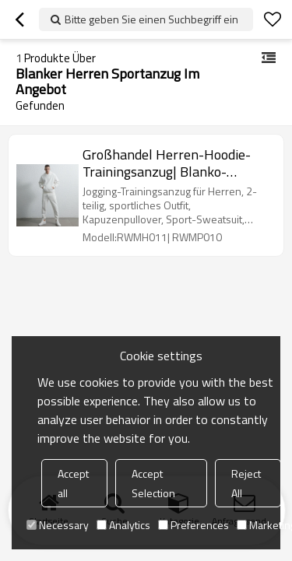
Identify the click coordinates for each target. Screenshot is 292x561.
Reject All (246, 483)
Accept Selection (153, 483)
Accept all (73, 483)
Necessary (57, 525)
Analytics (123, 525)
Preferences (193, 525)
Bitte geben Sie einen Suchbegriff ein (151, 19)
